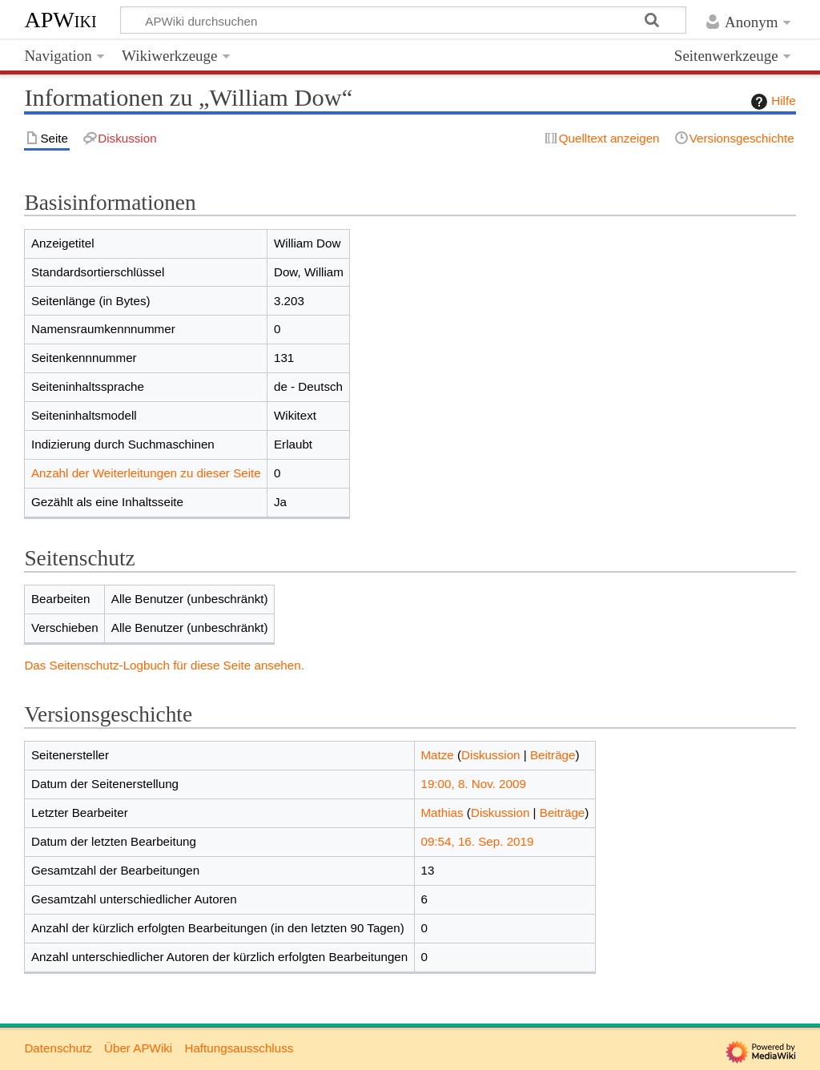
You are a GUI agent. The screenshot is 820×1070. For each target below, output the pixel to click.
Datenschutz (57, 1048)
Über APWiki (138, 1048)
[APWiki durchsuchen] (403, 20)
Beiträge (553, 755)
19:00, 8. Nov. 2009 (472, 783)
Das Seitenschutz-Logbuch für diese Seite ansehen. (164, 665)
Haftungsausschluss (238, 1048)
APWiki (60, 19)
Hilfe (771, 102)
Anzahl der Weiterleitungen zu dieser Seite (146, 473)
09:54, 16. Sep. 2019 (476, 841)
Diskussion (490, 755)
